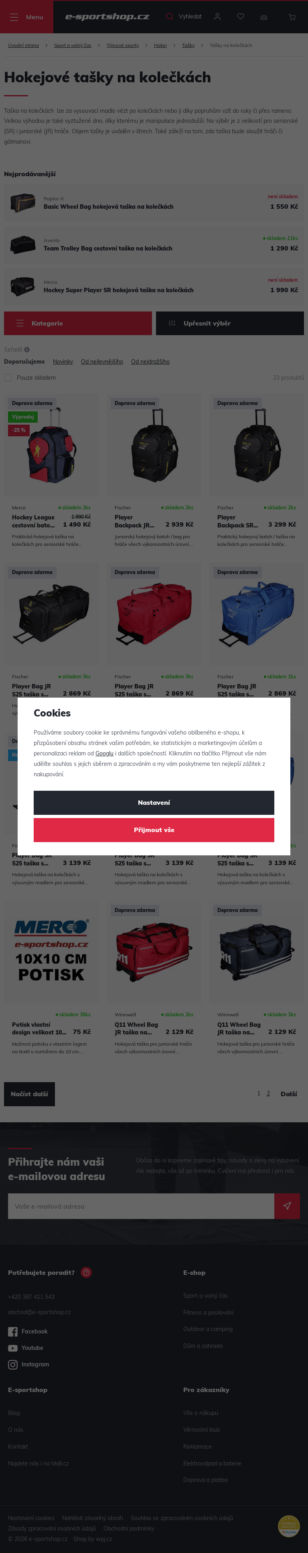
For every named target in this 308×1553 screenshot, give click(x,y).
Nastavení (154, 803)
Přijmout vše (154, 830)
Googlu (104, 754)
